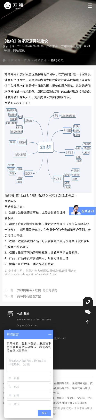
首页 (27, 60)
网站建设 (19, 50)
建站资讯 (40, 60)
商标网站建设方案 (29, 296)
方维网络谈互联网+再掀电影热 (37, 290)
